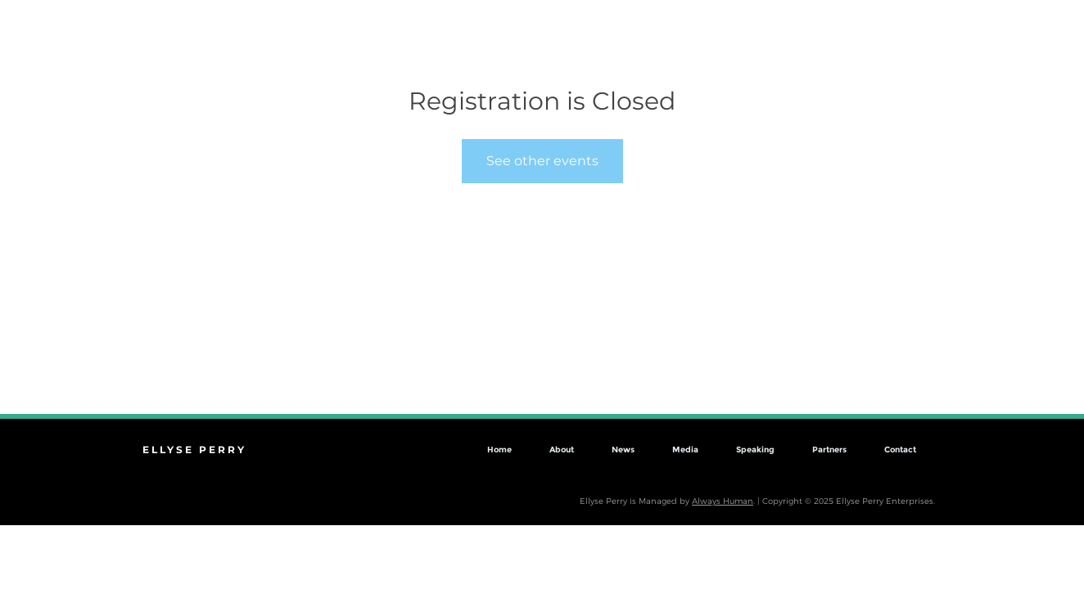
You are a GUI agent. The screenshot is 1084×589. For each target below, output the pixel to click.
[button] (1041, 54)
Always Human (722, 501)
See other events (542, 161)
